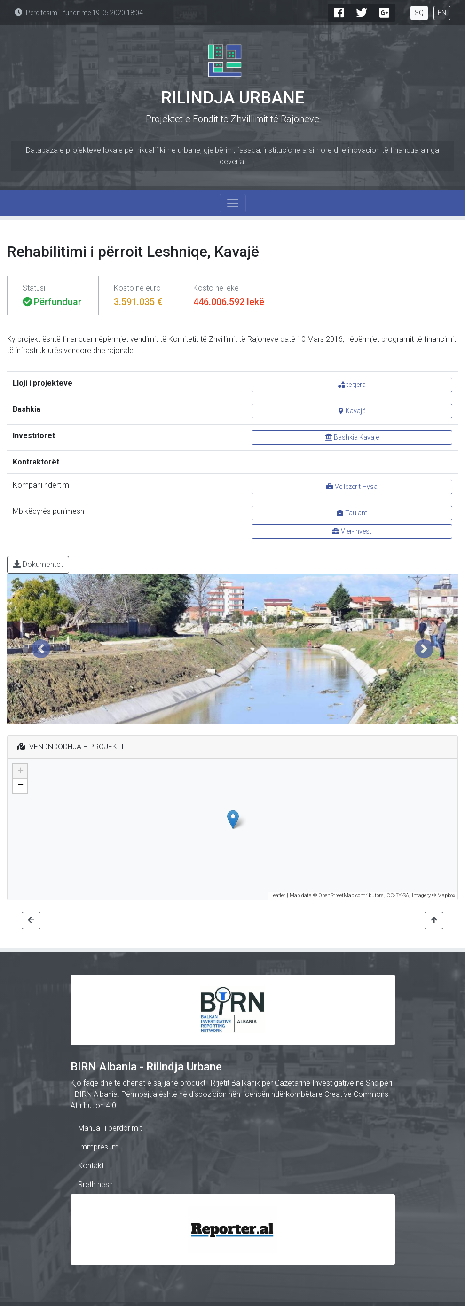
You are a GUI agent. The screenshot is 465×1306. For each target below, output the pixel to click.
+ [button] (20, 771)
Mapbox (446, 895)
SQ (419, 12)
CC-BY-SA (397, 895)
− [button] (20, 786)
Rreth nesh (95, 1184)
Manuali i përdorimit (110, 1128)
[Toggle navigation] (233, 203)
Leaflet (277, 895)
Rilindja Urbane (233, 98)
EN (442, 12)
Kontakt (91, 1165)
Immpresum (98, 1146)
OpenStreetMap (336, 895)
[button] (41, 649)
